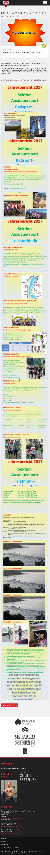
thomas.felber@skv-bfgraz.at (11, 833)
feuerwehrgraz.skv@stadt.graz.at (12, 818)
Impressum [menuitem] (5, 844)
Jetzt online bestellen (28, 775)
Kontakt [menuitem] (3, 841)
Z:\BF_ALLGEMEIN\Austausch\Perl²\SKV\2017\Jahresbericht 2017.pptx (23, 80)
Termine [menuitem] (4, 839)
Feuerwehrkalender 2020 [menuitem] (9, 847)
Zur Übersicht (11, 705)
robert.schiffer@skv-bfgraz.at (11, 827)
